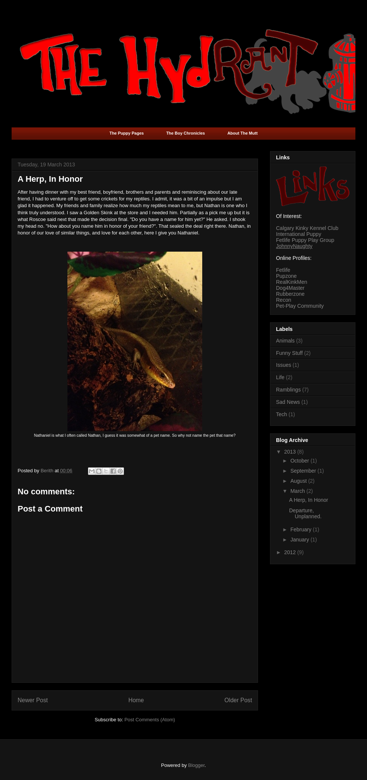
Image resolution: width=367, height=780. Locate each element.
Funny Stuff (289, 353)
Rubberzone (290, 294)
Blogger (196, 765)
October (300, 461)
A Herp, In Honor (308, 500)
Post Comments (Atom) (149, 719)
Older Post (238, 700)
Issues (283, 365)
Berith (47, 470)
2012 (290, 552)
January (300, 540)
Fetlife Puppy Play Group (305, 240)
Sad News (288, 402)
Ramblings (288, 390)
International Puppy (298, 234)
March (298, 491)
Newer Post (33, 700)
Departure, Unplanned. (305, 513)
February (301, 529)
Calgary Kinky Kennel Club (307, 228)
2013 (290, 452)
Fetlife (283, 270)
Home (136, 700)
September (303, 471)
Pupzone (286, 276)
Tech (281, 414)
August (299, 481)
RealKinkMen (291, 282)
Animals (285, 341)
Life (280, 377)
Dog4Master (290, 288)
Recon (283, 300)
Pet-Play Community (300, 306)
